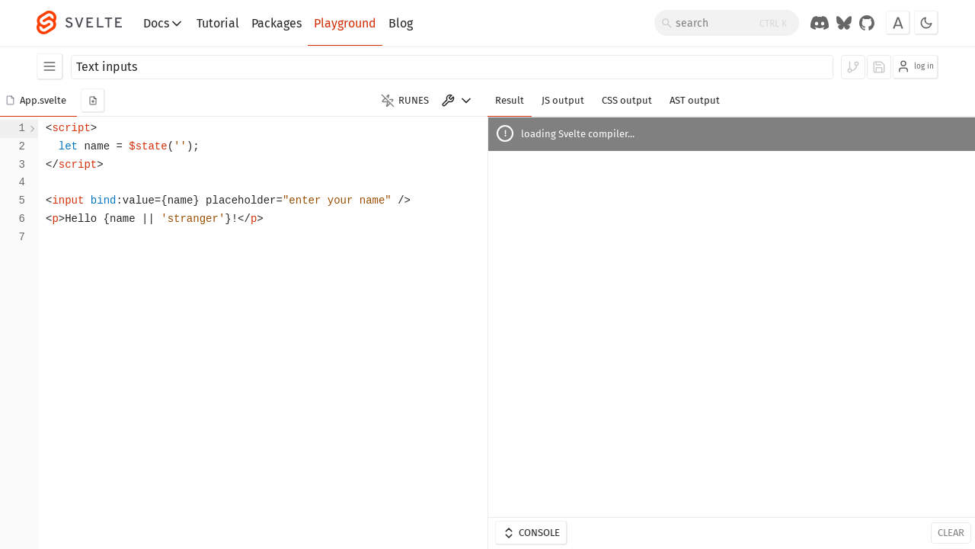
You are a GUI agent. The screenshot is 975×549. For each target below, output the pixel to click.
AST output (695, 100)
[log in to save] (879, 67)
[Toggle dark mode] (926, 23)
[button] (38, 101)
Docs (163, 23)
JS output (563, 100)
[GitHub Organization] (866, 23)
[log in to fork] (853, 67)
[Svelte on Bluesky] (844, 23)
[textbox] (263, 333)
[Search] (726, 23)
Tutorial (218, 23)
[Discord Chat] (820, 23)
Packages (276, 23)
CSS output (627, 100)
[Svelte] (87, 23)
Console (531, 533)
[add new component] (93, 100)
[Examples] (50, 66)
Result (509, 100)
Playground (345, 23)
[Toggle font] (898, 23)
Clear (951, 532)
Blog (400, 23)
